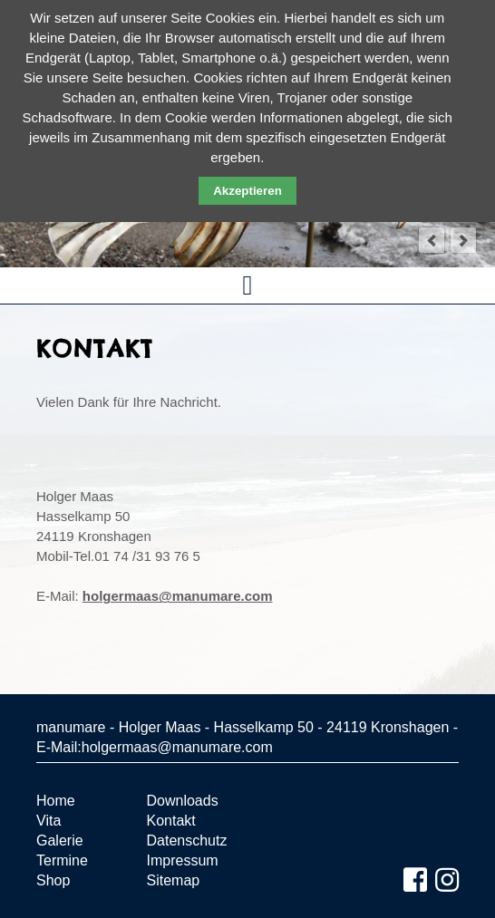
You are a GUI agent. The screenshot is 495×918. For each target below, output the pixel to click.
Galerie (59, 840)
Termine (62, 860)
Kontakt (171, 820)
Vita (48, 820)
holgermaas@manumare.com (177, 596)
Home (55, 800)
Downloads (182, 800)
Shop (53, 880)
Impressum (182, 860)
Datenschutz (187, 840)
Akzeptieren (247, 191)
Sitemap (173, 880)
